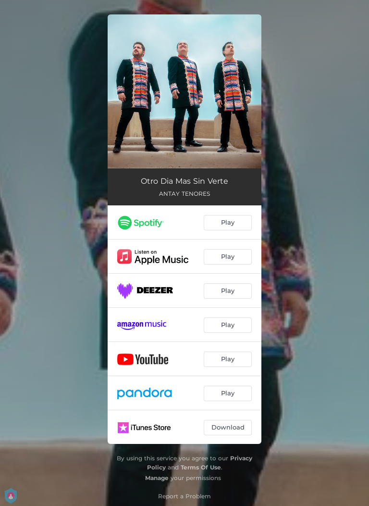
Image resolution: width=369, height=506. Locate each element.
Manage (157, 477)
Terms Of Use (201, 467)
